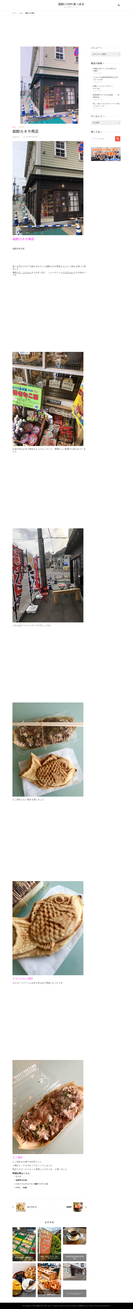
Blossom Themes (88, 1306)
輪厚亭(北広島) (21, 1180)
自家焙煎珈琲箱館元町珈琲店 (74, 1257)
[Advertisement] (66, 33)
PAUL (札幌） (22, 1187)
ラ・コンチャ (25, 272)
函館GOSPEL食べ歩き (71, 4)
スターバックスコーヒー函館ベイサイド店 (32, 1184)
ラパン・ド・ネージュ (24, 1293)
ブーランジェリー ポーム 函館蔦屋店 (49, 1293)
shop (14, 127)
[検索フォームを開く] (119, 5)
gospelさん (16, 137)
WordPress (106, 1306)
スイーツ (21, 127)
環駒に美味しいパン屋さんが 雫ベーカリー (49, 1257)
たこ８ (18, 1176)
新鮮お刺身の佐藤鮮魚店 (24, 1258)
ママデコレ (68, 272)
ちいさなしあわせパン (74, 1293)
